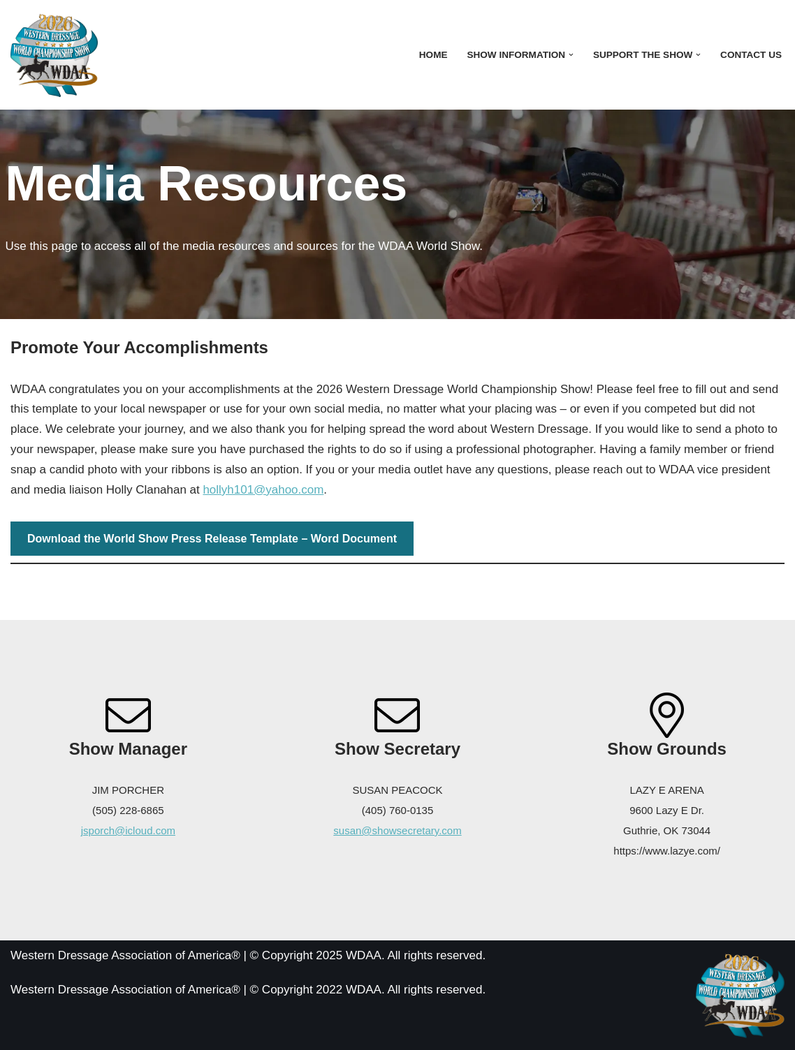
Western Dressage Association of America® (125, 990)
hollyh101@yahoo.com (263, 489)
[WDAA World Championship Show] (54, 55)
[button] (571, 54)
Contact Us (751, 55)
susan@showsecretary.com (397, 830)
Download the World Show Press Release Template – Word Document (212, 539)
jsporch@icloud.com (128, 830)
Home (432, 55)
